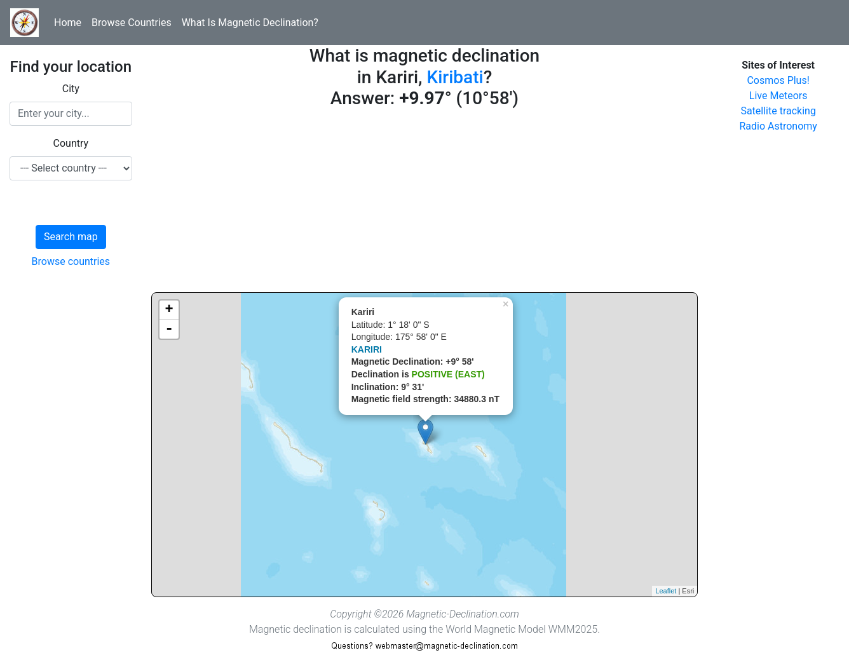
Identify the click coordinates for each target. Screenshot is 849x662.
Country (71, 143)
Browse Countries (132, 23)
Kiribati (454, 77)
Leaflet (665, 591)
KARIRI (366, 349)
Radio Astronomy (778, 126)
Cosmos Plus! (778, 80)
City (70, 89)
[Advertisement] (424, 203)
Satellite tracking (778, 111)
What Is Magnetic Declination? (250, 23)
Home (67, 23)
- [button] (169, 329)
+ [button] (169, 310)
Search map (71, 237)
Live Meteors (778, 96)
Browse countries (71, 261)
